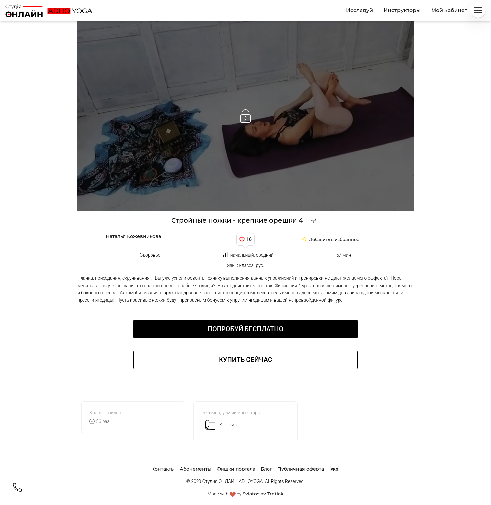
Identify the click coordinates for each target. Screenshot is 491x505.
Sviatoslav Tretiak (263, 494)
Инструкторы (402, 10)
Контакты (163, 469)
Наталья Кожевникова (133, 236)
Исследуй (359, 10)
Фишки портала (236, 469)
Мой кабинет (449, 10)
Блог (266, 469)
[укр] (334, 468)
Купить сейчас (245, 360)
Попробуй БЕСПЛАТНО (245, 329)
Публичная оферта (300, 469)
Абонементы (195, 469)
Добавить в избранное (334, 240)
